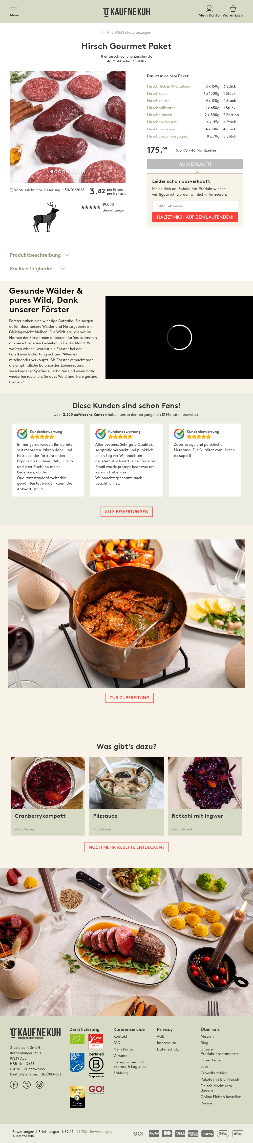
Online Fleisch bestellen (221, 1096)
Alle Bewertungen (126, 511)
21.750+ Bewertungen (94, 1131)
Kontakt (120, 1036)
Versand (120, 1055)
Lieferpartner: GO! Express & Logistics (129, 1064)
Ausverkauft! (195, 164)
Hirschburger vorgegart (167, 136)
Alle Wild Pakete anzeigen (126, 32)
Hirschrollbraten (161, 107)
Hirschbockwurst (162, 121)
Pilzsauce (105, 816)
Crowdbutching (214, 1073)
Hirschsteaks (158, 100)
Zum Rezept (25, 828)
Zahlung (120, 1073)
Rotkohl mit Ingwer (197, 816)
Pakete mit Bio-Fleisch (220, 1079)
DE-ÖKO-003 (51, 1074)
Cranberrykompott (40, 816)
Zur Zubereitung (129, 697)
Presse (206, 1103)
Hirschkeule (157, 93)
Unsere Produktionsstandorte (220, 1051)
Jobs (205, 1066)
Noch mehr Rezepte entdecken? (126, 847)
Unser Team (211, 1060)
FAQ (117, 1042)
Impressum (166, 1042)
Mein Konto (123, 1049)
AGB (160, 1036)
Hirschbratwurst (161, 128)
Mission (207, 1036)
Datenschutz (168, 1049)
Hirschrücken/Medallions (169, 86)
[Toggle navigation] (15, 8)
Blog (204, 1042)
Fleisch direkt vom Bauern (216, 1087)
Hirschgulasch (159, 114)
